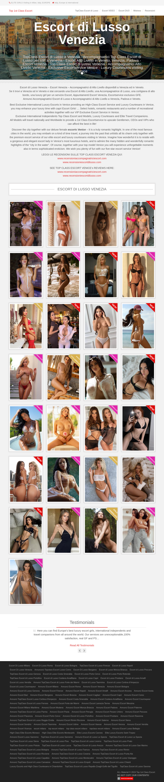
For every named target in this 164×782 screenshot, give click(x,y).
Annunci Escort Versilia (137, 724)
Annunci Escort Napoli (75, 691)
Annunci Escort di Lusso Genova (25, 691)
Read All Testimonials (82, 645)
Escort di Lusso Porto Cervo (87, 674)
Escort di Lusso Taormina (93, 682)
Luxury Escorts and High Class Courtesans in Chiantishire (36, 766)
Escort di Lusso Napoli (122, 666)
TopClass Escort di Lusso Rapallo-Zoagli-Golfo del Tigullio (91, 766)
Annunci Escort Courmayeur (137, 699)
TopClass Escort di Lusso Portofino (26, 678)
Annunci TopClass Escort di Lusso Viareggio (116, 758)
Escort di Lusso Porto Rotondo (116, 674)
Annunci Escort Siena (121, 720)
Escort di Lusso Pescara (141, 670)
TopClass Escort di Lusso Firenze (95, 666)
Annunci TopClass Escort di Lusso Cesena (71, 754)
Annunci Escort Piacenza (21, 716)
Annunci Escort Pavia (59, 712)
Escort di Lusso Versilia (20, 682)
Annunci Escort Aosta (143, 691)
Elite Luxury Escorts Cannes (90, 733)
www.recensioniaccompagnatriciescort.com (82, 158)
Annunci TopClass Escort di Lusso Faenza (70, 750)
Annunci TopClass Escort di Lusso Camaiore (30, 762)
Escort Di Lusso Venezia (21, 670)
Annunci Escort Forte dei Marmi (64, 703)
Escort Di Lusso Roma (42, 666)
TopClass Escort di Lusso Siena (24, 741)
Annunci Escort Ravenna (132, 716)
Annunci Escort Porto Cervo (47, 716)
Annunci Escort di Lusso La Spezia (91, 737)
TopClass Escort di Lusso (86, 11)
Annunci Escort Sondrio (20, 724)
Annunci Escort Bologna (118, 687)
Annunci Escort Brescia (65, 695)
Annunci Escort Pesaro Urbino (109, 712)
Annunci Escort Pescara (136, 712)
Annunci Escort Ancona (120, 691)
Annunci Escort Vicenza (21, 729)
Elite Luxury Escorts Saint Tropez (120, 733)
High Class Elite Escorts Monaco (25, 733)
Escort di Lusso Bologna (66, 666)
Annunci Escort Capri (112, 695)
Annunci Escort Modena (52, 708)
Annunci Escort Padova (106, 708)
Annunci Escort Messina (123, 703)
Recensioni (150, 11)
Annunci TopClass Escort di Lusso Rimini (110, 750)
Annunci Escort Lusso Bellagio (126, 729)
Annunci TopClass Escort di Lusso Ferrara (29, 703)
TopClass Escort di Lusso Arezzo (88, 745)
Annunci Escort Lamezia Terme (96, 703)
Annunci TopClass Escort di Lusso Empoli (71, 762)
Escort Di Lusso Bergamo (85, 670)
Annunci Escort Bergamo (41, 695)
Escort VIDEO (108, 11)
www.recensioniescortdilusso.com (82, 162)
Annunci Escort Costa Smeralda (73, 699)
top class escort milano (76, 729)
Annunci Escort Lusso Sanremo (24, 737)
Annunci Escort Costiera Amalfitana (106, 699)
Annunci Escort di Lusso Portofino (78, 716)
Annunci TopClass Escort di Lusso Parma (28, 712)
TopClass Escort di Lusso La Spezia (125, 737)
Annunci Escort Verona (114, 724)
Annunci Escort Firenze (52, 691)
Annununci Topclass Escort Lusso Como (52, 670)
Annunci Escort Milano (48, 687)
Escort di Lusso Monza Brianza (113, 670)
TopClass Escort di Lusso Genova (25, 674)
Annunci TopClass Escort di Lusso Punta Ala (113, 754)
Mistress (137, 11)
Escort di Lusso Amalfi (136, 678)
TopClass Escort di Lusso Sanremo (57, 737)
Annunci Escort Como (134, 695)
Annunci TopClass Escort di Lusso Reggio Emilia (32, 720)
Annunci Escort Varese (91, 724)
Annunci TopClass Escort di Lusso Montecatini (73, 758)
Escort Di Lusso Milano (19, 666)
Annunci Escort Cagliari (89, 695)
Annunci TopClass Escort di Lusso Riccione (29, 754)
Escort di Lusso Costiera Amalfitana (60, 678)
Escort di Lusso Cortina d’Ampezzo (123, 682)
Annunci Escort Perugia (82, 712)
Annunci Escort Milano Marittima (24, 708)
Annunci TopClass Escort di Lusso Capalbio (29, 758)
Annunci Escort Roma (71, 687)
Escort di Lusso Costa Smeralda (57, 674)
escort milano (40, 729)
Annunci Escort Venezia (94, 687)
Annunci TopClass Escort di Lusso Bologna (29, 750)
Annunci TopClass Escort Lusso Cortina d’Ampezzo (33, 699)
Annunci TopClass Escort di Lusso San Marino (127, 745)
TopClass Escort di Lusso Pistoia (25, 745)
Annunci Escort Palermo (131, 708)
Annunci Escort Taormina (45, 724)
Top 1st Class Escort (20, 10)
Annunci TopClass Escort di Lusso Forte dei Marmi (56, 682)
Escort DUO (124, 11)
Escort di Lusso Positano (112, 678)
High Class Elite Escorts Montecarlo (58, 733)
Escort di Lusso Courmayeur (23, 687)
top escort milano (56, 729)
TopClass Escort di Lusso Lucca (56, 745)
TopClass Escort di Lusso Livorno (86, 741)
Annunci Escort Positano (107, 716)
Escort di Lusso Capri (88, 678)
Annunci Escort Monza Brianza (80, 708)
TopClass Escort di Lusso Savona (135, 766)
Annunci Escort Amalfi (98, 691)
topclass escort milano (100, 729)
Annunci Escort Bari (19, 695)
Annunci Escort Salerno (98, 720)
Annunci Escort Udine (69, 724)
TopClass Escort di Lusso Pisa (55, 741)
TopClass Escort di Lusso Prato (118, 741)
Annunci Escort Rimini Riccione (70, 720)
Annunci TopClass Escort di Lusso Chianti (112, 762)
